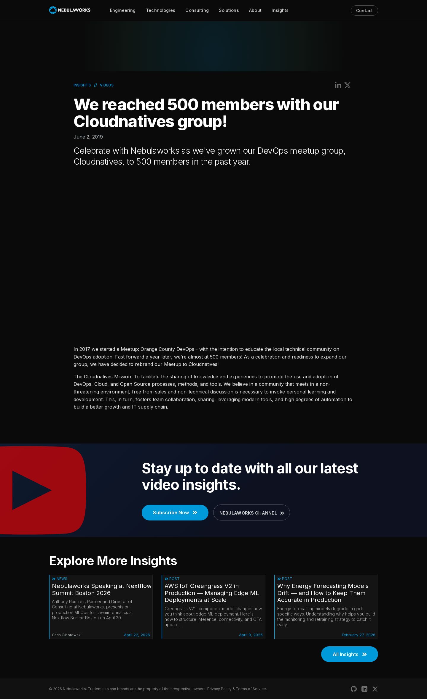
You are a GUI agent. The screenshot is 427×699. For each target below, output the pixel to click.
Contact (364, 10)
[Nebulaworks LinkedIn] (364, 689)
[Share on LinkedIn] (338, 85)
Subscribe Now (175, 512)
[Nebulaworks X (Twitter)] (375, 689)
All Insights (350, 654)
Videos (107, 85)
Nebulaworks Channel (251, 512)
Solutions (229, 10)
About (255, 10)
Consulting (196, 10)
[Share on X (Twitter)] (347, 85)
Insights (280, 10)
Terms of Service (251, 689)
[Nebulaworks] (70, 10)
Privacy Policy (219, 689)
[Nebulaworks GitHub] (354, 689)
